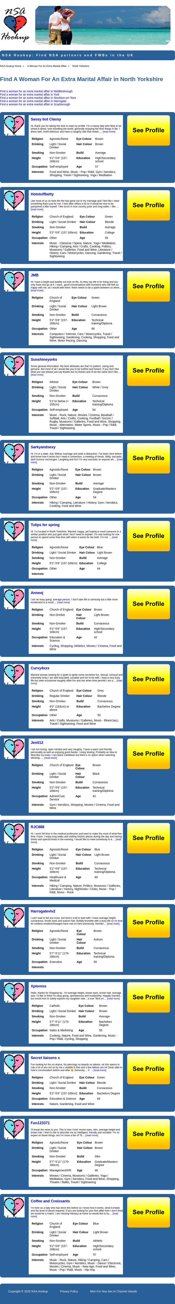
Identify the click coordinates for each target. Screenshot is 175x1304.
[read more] (109, 131)
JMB (35, 275)
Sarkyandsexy (43, 447)
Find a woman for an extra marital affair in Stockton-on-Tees (38, 97)
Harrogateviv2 (43, 911)
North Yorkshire (80, 66)
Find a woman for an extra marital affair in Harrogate (33, 101)
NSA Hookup (39, 1291)
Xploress (38, 986)
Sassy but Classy (46, 119)
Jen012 (37, 743)
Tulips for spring (45, 525)
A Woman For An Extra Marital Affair (47, 66)
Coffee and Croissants (50, 1201)
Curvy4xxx (40, 668)
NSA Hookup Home (10, 66)
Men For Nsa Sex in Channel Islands (113, 1291)
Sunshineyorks (44, 359)
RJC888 (37, 827)
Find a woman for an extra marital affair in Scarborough (35, 104)
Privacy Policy (69, 1291)
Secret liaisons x (45, 1058)
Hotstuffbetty (42, 194)
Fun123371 (40, 1123)
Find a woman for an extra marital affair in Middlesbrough (36, 91)
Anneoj (37, 593)
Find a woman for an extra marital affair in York (29, 94)
